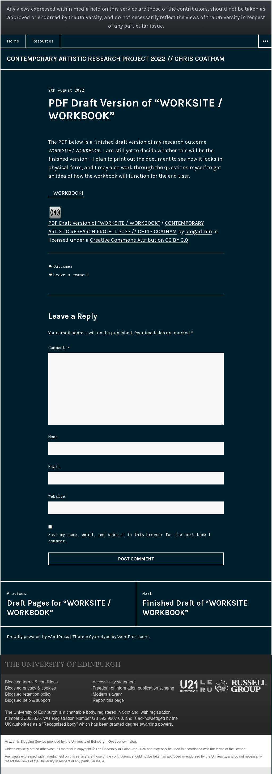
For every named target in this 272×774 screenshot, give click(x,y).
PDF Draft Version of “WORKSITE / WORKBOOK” (104, 223)
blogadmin (198, 231)
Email (54, 466)
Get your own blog (122, 741)
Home (13, 41)
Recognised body (60, 724)
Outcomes (63, 266)
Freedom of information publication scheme (133, 688)
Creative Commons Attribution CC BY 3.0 (139, 240)
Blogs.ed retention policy (28, 694)
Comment (59, 347)
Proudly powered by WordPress (38, 636)
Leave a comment (71, 274)
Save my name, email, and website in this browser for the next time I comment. (129, 537)
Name (53, 436)
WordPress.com (133, 636)
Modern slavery (107, 694)
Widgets (265, 47)
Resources (42, 41)
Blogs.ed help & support (27, 700)
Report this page (108, 700)
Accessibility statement (114, 682)
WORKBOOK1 (68, 193)
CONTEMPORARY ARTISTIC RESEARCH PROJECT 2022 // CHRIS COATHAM (116, 58)
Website (56, 496)
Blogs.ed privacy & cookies (30, 688)
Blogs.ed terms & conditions (31, 682)
